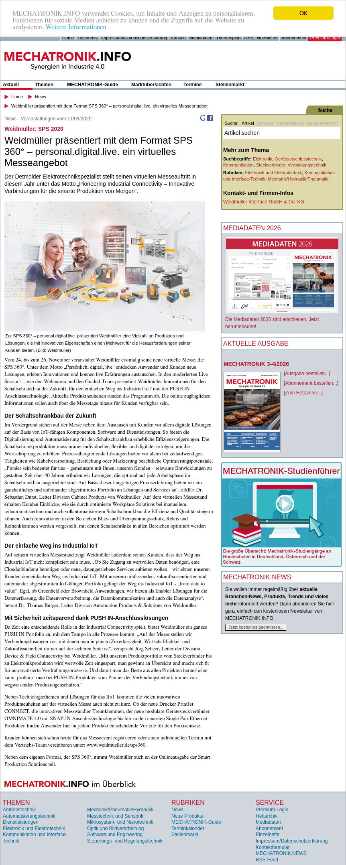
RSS (248, 37)
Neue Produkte (187, 815)
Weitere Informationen (75, 26)
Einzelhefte (267, 834)
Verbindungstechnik (307, 164)
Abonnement (293, 37)
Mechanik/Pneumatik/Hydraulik (120, 809)
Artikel (248, 123)
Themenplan (228, 37)
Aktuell (11, 84)
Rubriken (188, 802)
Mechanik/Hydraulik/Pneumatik (298, 178)
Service (270, 802)
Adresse (265, 123)
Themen (44, 84)
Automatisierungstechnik (29, 815)
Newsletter (267, 37)
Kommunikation (238, 164)
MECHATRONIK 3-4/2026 (256, 364)
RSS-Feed (267, 860)
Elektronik (262, 158)
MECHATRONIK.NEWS (281, 853)
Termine (192, 84)
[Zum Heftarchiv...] (303, 393)
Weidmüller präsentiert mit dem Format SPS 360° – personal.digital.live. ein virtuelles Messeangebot (109, 105)
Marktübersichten (151, 84)
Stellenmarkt (230, 84)
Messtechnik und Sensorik (115, 815)
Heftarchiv (87, 37)
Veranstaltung (290, 123)
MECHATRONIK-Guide (92, 84)
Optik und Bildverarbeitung (115, 828)
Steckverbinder (270, 164)
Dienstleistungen (21, 822)
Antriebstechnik (19, 809)
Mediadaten (201, 37)
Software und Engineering (114, 834)
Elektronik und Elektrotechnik (273, 172)
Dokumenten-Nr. (323, 123)
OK (303, 13)
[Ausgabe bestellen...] (307, 373)
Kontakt (178, 37)
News (40, 96)
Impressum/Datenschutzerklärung (134, 37)
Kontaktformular (273, 847)
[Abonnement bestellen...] (311, 383)
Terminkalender (187, 828)
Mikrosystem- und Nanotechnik (120, 822)
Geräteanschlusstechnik (298, 158)
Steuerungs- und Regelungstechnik (124, 841)
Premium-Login (325, 37)
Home (68, 37)
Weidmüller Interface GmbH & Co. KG (263, 202)
